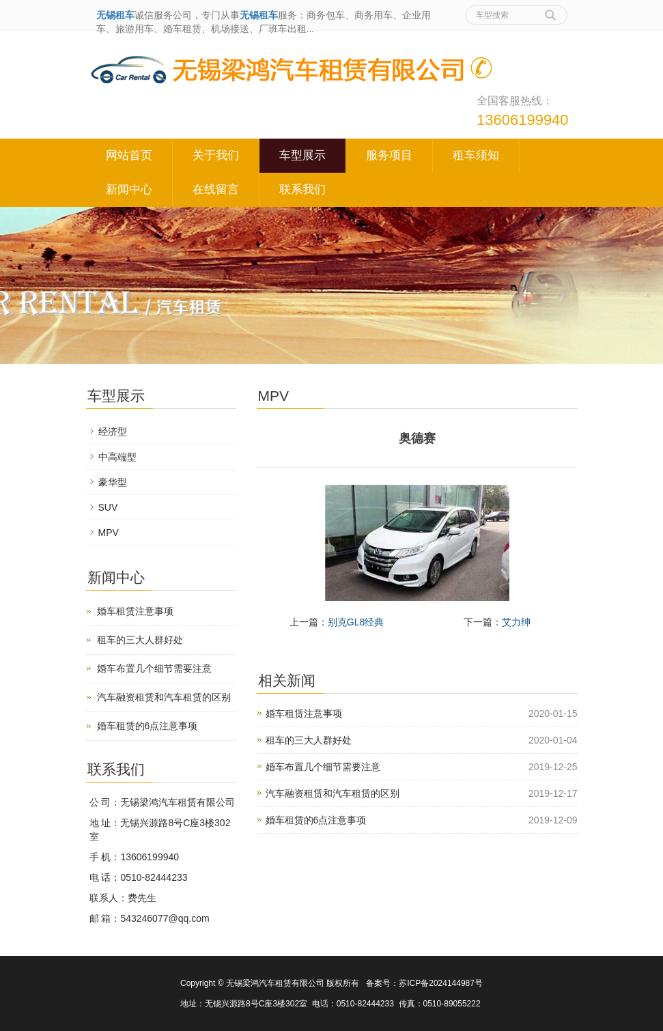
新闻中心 (129, 189)
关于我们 (216, 155)
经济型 (112, 431)
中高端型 (117, 456)
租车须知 (476, 155)
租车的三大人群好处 (309, 740)
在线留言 (216, 189)
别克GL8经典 (356, 622)
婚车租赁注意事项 (304, 713)
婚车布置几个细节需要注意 (323, 766)
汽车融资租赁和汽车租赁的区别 (332, 793)
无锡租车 (115, 15)
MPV (108, 532)
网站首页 (129, 155)
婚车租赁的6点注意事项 (316, 820)
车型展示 (302, 155)
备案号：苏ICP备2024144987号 (424, 983)
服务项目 (389, 155)
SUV (108, 507)
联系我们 (302, 189)
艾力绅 (516, 622)
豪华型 (112, 482)
